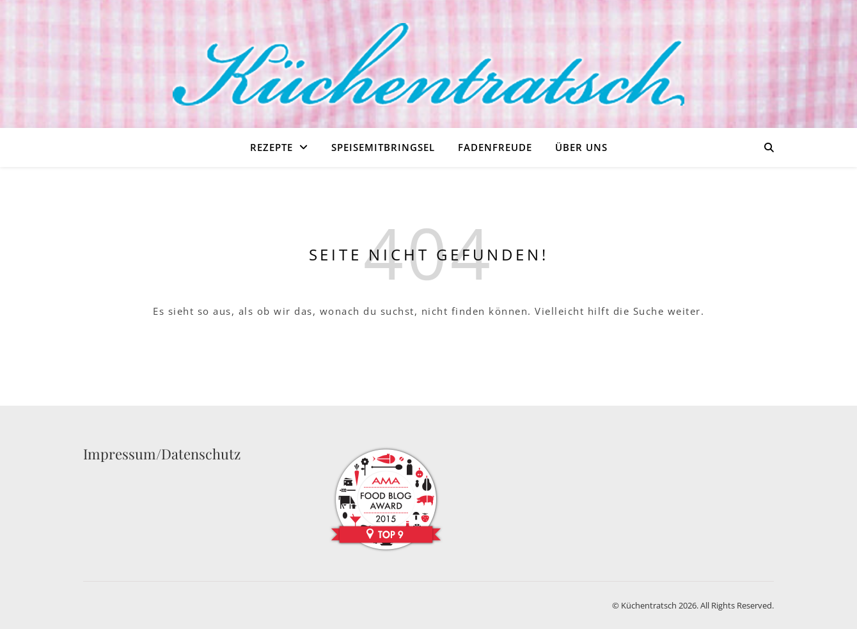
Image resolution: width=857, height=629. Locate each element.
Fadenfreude (495, 147)
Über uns (581, 147)
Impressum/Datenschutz (161, 453)
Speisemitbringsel (383, 147)
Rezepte (271, 147)
